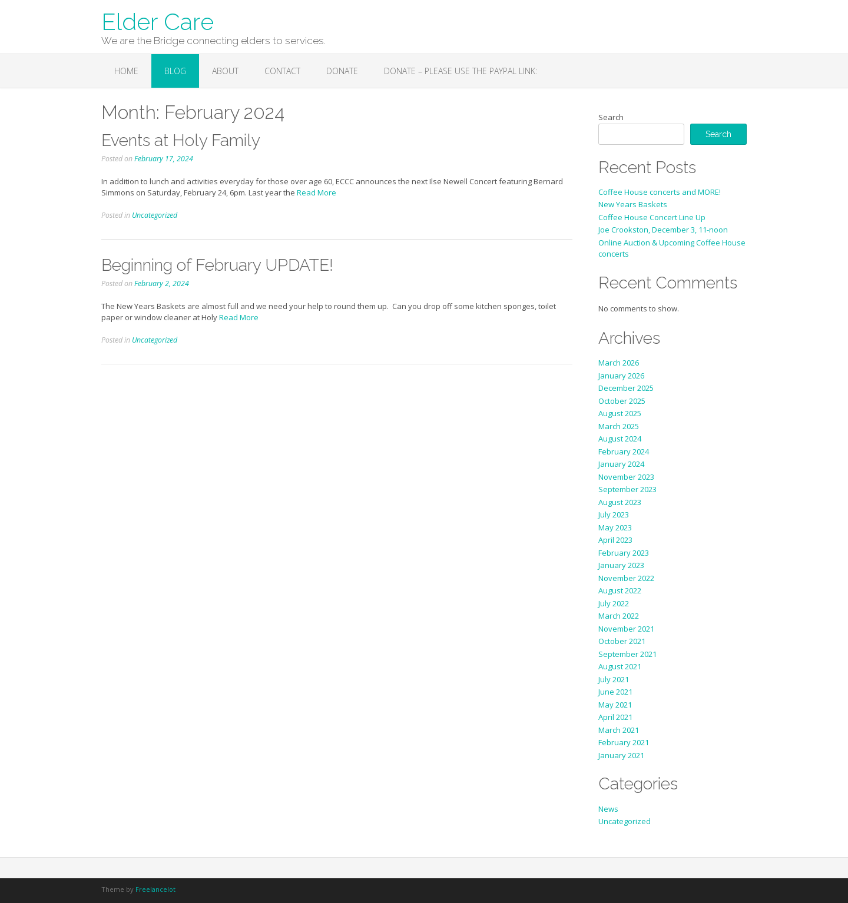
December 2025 (626, 388)
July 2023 (613, 514)
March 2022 (618, 615)
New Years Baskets (632, 204)
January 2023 (621, 565)
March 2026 (618, 362)
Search (611, 117)
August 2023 (619, 502)
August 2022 (619, 590)
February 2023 (623, 552)
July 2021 (613, 679)
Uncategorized (154, 215)
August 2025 (619, 413)
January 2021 (621, 755)
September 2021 (627, 654)
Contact (282, 71)
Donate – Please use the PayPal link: (460, 71)
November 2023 (626, 477)
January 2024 (621, 464)
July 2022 (613, 603)
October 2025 (621, 401)
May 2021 (615, 704)
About (225, 71)
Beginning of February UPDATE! (217, 265)
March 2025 (618, 426)
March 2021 (618, 730)
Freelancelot (155, 889)
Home (126, 71)
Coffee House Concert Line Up (651, 217)
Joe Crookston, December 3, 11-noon (663, 229)
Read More (316, 192)
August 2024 (619, 438)
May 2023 (615, 527)
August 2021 (619, 666)
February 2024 (623, 451)
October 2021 (621, 641)
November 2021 (626, 628)
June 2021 (615, 691)
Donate (342, 71)
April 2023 (615, 540)
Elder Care (157, 21)
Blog (175, 71)
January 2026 (621, 375)
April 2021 (615, 717)
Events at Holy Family (180, 140)
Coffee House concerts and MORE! (659, 192)
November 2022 (626, 578)
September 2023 (627, 489)
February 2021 (623, 742)
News (608, 809)
